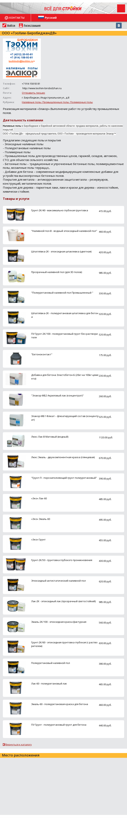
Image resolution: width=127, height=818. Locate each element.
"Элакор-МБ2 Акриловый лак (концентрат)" (57, 395)
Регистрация (32, 25)
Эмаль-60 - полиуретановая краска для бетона (59, 704)
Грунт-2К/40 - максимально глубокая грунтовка (59, 210)
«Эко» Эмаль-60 (40, 519)
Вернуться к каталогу (19, 744)
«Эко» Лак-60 (39, 498)
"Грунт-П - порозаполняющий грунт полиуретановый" (64, 477)
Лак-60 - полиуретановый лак (49, 683)
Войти (11, 25)
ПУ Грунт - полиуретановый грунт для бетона (58, 724)
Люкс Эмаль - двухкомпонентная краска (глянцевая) (63, 457)
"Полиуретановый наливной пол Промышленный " (62, 292)
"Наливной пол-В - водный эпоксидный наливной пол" (64, 231)
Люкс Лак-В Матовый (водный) (49, 436)
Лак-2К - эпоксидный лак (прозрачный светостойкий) (63, 601)
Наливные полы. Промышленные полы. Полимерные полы (57, 102)
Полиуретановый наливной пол (50, 663)
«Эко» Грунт (38, 539)
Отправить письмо (33, 92)
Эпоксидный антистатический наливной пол (58, 580)
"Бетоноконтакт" (41, 354)
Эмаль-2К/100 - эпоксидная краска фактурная (58, 622)
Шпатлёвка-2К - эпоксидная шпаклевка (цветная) (61, 251)
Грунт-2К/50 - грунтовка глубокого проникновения (61, 560)
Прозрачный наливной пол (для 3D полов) (56, 272)
